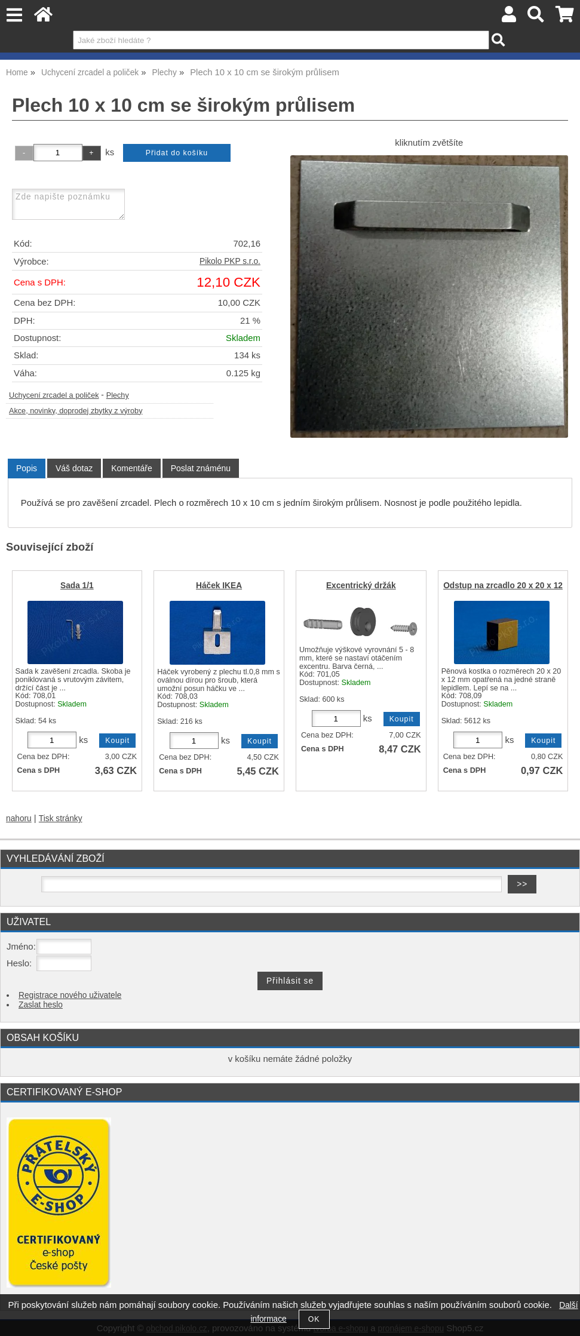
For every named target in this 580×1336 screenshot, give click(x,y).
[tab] (26, 468)
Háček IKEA (219, 585)
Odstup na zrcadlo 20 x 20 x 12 (503, 585)
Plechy (117, 395)
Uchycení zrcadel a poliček (54, 395)
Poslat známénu (201, 468)
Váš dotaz (74, 468)
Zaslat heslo (41, 1004)
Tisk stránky (60, 818)
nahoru (19, 818)
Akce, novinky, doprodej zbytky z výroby (75, 411)
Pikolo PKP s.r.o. (230, 261)
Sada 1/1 (77, 585)
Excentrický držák (361, 585)
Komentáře (131, 468)
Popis (26, 468)
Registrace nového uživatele (70, 995)
